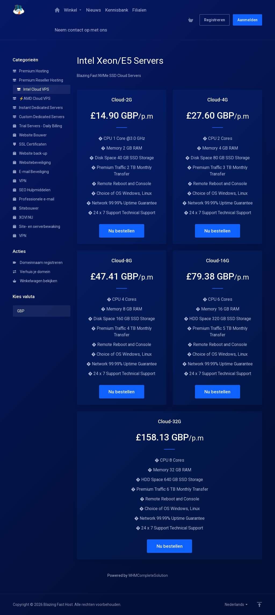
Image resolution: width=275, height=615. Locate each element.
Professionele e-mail (33, 199)
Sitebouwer (26, 208)
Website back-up (30, 153)
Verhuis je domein (31, 272)
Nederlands (236, 604)
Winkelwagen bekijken (35, 281)
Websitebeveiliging (32, 162)
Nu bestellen (121, 231)
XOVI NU (23, 217)
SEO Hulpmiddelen (31, 190)
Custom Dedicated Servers (38, 117)
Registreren (214, 20)
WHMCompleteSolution (148, 575)
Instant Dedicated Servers (38, 107)
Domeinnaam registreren (38, 262)
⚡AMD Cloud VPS (31, 98)
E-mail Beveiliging (31, 171)
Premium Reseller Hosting (38, 80)
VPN (19, 181)
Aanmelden (247, 20)
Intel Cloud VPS (33, 89)
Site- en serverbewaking (36, 226)
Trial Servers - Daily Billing (37, 126)
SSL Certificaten (29, 144)
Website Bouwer (30, 135)
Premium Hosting (31, 71)
